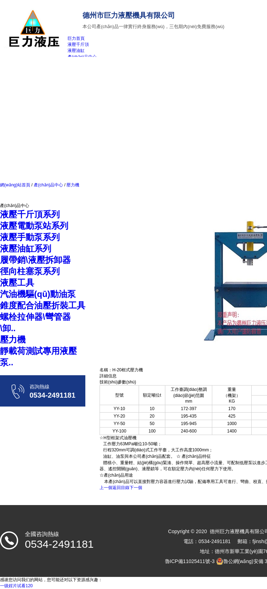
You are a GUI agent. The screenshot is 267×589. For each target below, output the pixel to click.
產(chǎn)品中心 (48, 184)
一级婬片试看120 (16, 585)
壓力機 (72, 184)
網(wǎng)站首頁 (15, 184)
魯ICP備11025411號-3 (190, 561)
